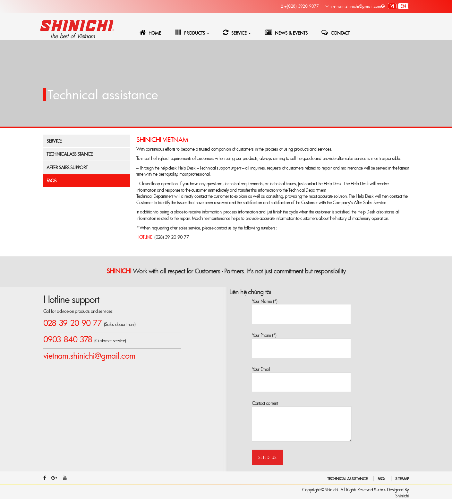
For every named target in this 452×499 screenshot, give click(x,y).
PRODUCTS (190, 32)
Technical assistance (70, 154)
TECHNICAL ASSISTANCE (347, 478)
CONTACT (335, 32)
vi (392, 6)
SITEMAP (402, 478)
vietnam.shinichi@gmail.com (353, 6)
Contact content (302, 406)
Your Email (301, 372)
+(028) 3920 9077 (300, 6)
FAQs (52, 181)
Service (54, 141)
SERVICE (235, 32)
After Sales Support (67, 167)
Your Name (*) (301, 304)
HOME (150, 32)
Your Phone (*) (301, 338)
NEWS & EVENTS (286, 32)
